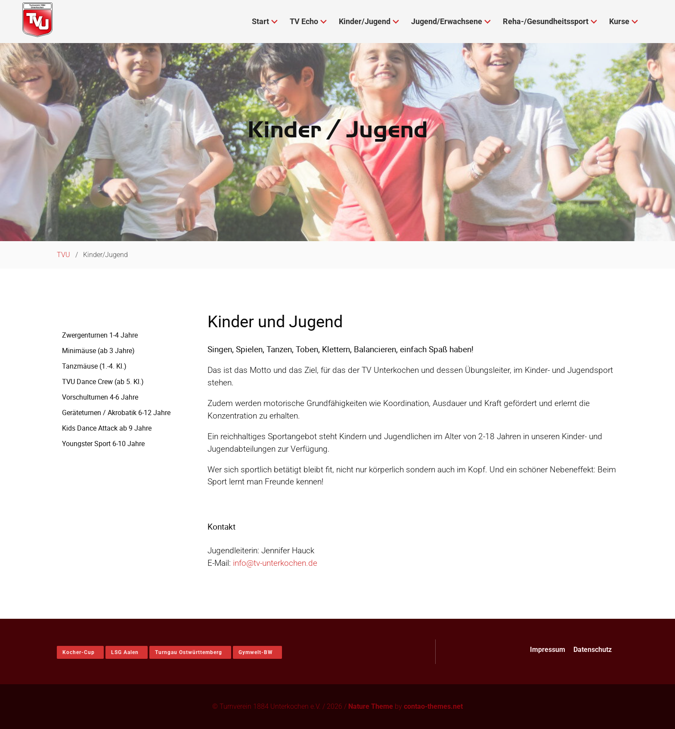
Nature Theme (370, 706)
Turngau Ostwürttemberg (188, 652)
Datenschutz (592, 649)
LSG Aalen (125, 652)
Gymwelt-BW (255, 652)
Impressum (547, 649)
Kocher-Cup (78, 652)
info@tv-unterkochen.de (275, 563)
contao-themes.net (433, 706)
